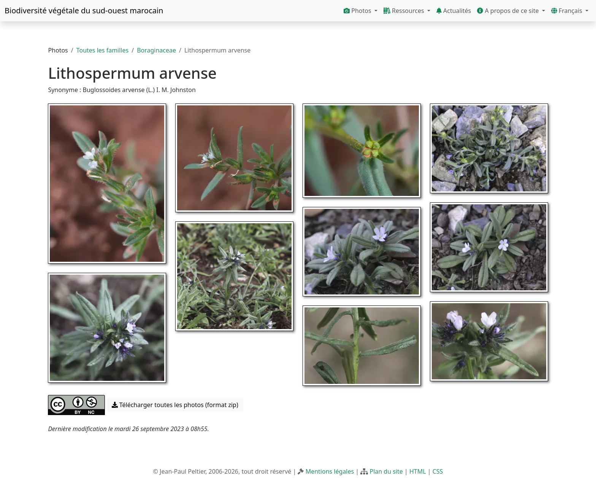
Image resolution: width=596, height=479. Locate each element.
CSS (438, 471)
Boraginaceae (156, 50)
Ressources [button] (405, 10)
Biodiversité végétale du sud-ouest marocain (84, 10)
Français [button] (567, 10)
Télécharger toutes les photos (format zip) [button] (175, 405)
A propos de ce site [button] (508, 10)
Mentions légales (330, 471)
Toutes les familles (102, 50)
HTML (417, 471)
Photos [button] (358, 10)
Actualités (453, 10)
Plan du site (386, 471)
